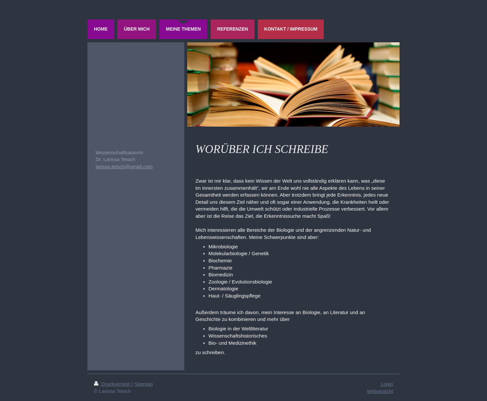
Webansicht (380, 391)
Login (387, 384)
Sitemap (144, 384)
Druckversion (113, 384)
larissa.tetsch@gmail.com (124, 166)
